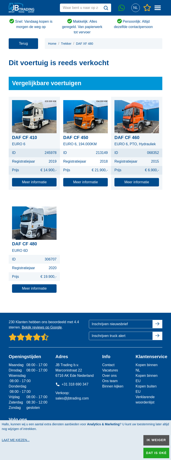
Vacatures (110, 370)
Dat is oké (156, 453)
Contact (108, 365)
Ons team (110, 381)
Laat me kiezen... (16, 440)
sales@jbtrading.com (72, 398)
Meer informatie (34, 182)
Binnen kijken (112, 386)
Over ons (109, 375)
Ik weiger (156, 440)
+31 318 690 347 (71, 384)
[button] (135, 8)
